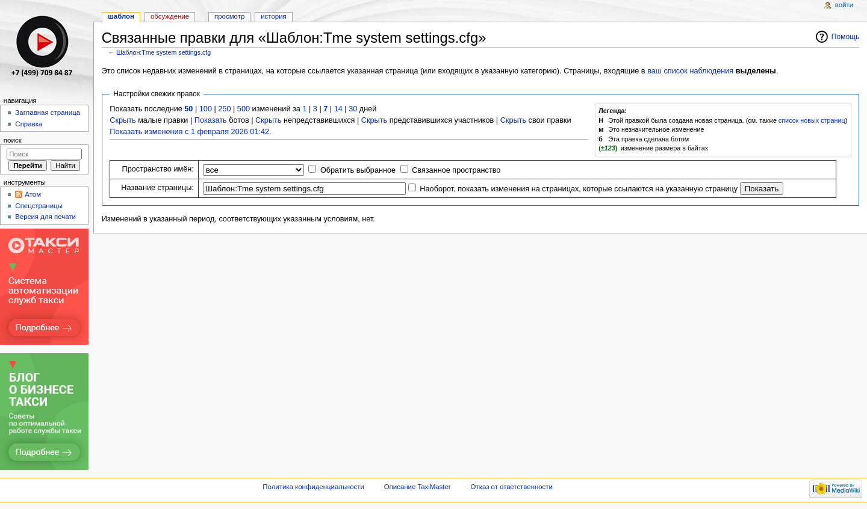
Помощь (845, 36)
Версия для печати (45, 216)
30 (353, 109)
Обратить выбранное (358, 170)
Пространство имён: (158, 169)
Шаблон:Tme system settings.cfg (163, 52)
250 (224, 109)
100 (205, 109)
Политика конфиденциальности (313, 486)
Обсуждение (170, 16)
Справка (28, 124)
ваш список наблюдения (690, 71)
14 (338, 109)
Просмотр (229, 16)
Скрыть (122, 120)
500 (243, 109)
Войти (844, 4)
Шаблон (121, 16)
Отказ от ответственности (512, 486)
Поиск (13, 140)
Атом (33, 194)
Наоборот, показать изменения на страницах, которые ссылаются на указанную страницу (579, 189)
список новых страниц (811, 120)
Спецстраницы (39, 205)
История (274, 16)
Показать (210, 120)
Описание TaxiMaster (417, 486)
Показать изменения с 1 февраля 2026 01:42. (190, 132)
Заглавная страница (47, 112)
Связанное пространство (456, 170)
